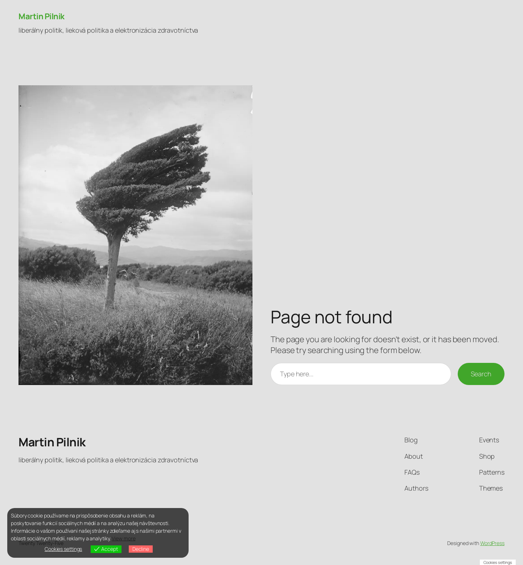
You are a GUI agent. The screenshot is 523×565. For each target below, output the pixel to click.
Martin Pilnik (41, 16)
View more (123, 538)
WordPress (492, 543)
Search (481, 373)
